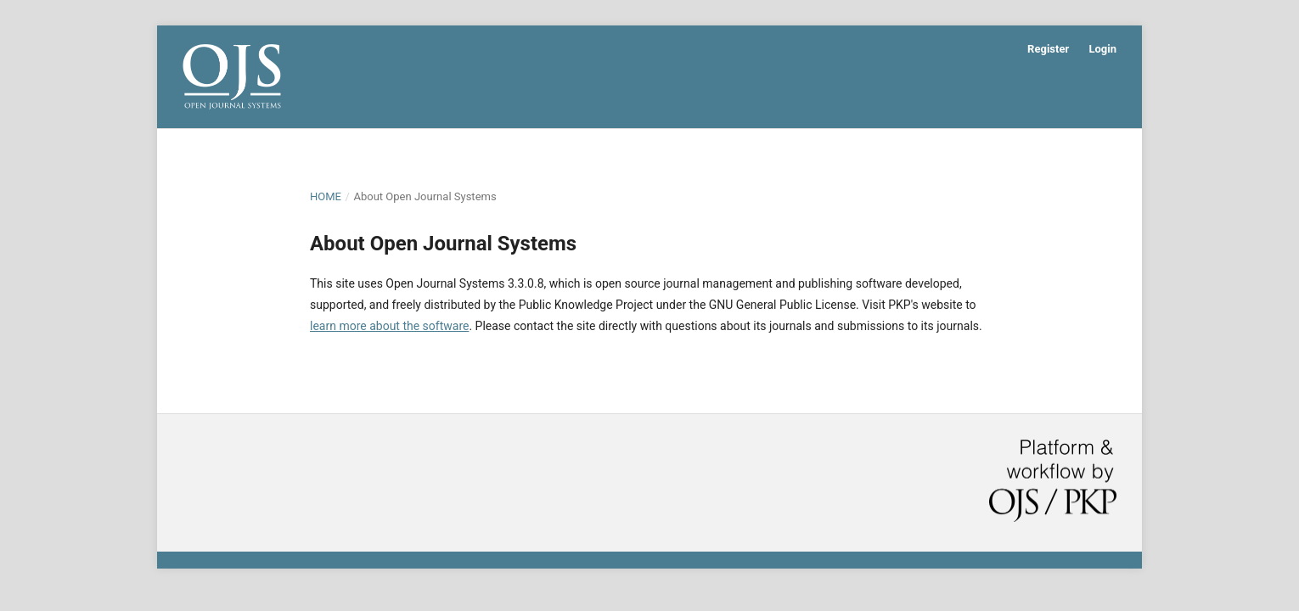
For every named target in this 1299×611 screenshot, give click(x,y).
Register (1048, 48)
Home (325, 196)
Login (1102, 48)
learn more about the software (389, 326)
